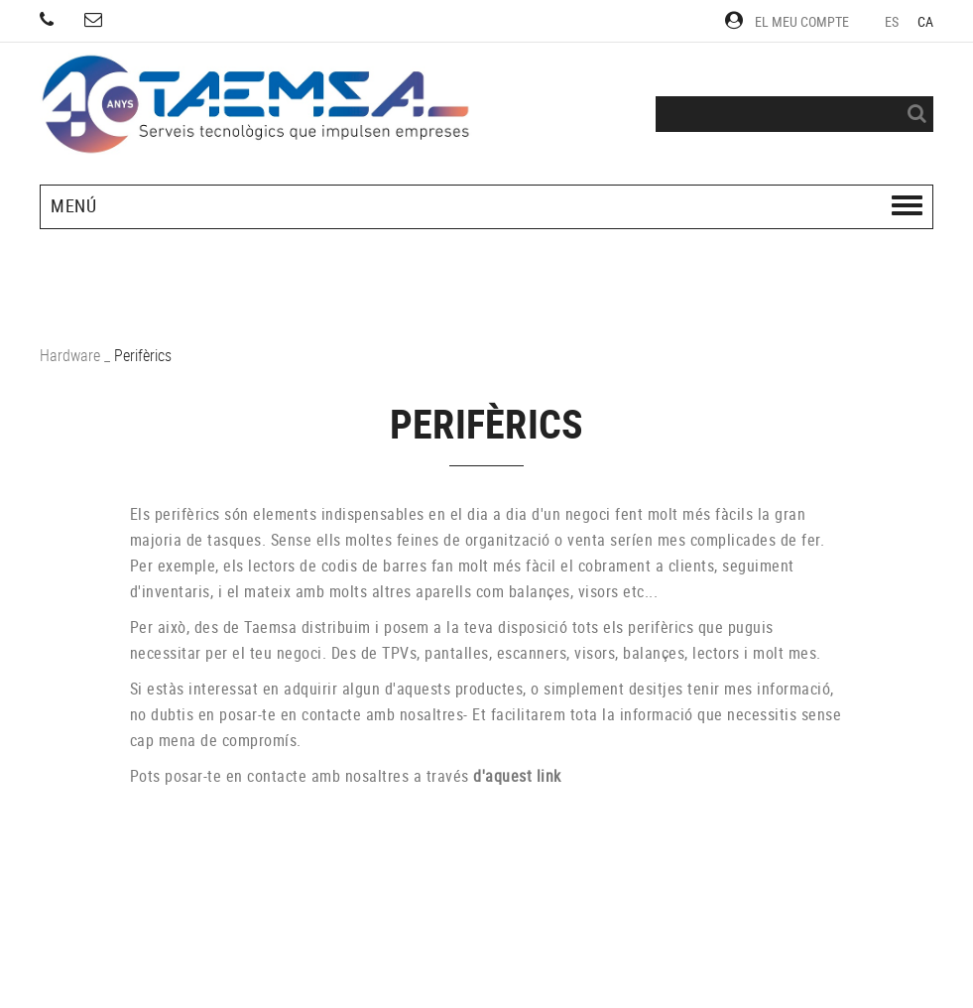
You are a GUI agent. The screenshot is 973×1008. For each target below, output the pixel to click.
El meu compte (787, 21)
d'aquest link (517, 776)
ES (892, 21)
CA (925, 21)
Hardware (70, 355)
